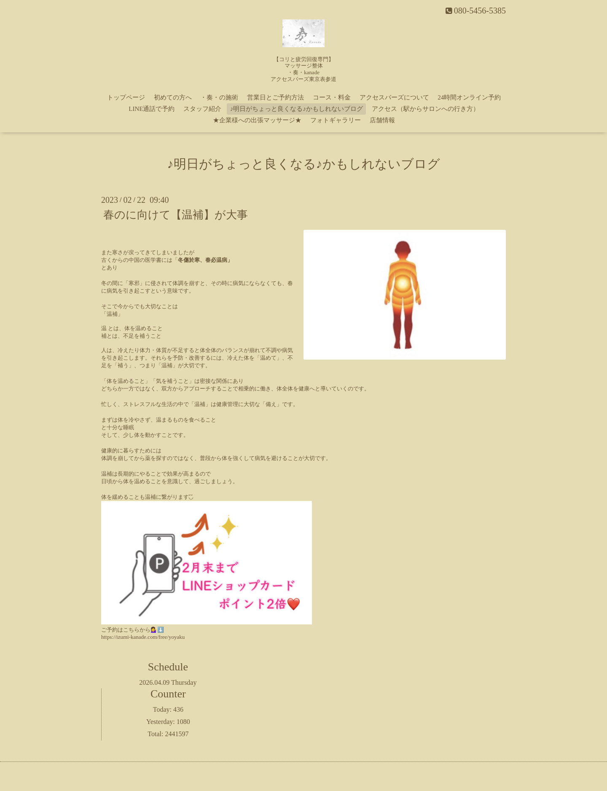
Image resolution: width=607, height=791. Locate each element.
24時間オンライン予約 (469, 97)
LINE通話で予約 (152, 108)
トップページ (126, 97)
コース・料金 (332, 97)
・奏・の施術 (219, 97)
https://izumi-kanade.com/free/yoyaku (143, 637)
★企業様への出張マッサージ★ (257, 120)
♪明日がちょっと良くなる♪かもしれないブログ (296, 108)
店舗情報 (382, 120)
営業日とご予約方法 (275, 97)
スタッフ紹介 (202, 108)
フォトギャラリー (335, 120)
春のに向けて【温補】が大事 (175, 215)
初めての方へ (173, 97)
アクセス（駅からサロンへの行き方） (425, 108)
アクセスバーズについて (394, 97)
